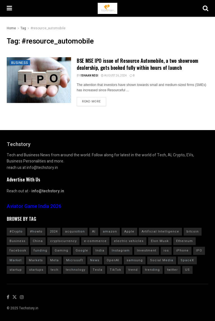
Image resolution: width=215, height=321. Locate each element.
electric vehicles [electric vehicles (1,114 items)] (129, 241)
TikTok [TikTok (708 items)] (115, 269)
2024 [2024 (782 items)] (54, 231)
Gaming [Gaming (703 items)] (61, 250)
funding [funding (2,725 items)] (40, 250)
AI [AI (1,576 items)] (93, 231)
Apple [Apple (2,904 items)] (129, 231)
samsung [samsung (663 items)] (135, 260)
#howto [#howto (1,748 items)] (36, 231)
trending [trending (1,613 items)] (152, 269)
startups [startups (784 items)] (36, 269)
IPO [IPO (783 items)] (199, 250)
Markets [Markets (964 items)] (36, 260)
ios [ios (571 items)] (166, 250)
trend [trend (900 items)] (133, 269)
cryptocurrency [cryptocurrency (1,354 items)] (63, 241)
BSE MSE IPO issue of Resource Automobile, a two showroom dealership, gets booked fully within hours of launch (137, 64)
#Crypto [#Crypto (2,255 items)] (16, 231)
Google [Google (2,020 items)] (82, 250)
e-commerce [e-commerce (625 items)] (95, 241)
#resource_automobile (48, 28)
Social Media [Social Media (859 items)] (161, 260)
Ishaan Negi (89, 76)
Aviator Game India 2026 (34, 206)
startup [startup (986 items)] (16, 269)
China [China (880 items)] (38, 241)
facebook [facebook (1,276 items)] (18, 250)
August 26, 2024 (114, 76)
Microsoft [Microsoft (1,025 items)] (74, 260)
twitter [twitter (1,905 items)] (172, 269)
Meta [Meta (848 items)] (54, 260)
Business (19, 62)
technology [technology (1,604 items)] (75, 269)
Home (11, 28)
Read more (91, 101)
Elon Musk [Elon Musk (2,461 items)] (160, 241)
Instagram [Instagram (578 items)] (121, 250)
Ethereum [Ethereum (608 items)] (184, 241)
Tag (23, 28)
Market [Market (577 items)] (16, 260)
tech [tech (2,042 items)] (55, 269)
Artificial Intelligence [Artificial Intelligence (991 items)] (160, 231)
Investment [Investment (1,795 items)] (146, 250)
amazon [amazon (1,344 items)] (110, 231)
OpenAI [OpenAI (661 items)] (113, 260)
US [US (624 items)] (187, 269)
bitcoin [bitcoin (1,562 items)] (192, 231)
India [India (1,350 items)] (99, 250)
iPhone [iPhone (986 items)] (182, 250)
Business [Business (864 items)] (17, 241)
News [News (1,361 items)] (94, 260)
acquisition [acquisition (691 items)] (75, 231)
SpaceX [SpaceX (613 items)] (187, 260)
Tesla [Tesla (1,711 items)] (97, 269)
